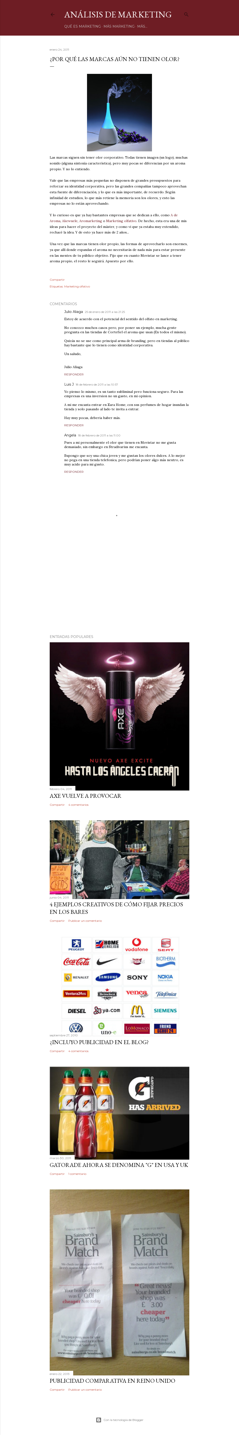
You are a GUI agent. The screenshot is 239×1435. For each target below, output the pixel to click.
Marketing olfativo (121, 221)
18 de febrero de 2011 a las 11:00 (99, 435)
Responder (74, 374)
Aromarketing (90, 221)
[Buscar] (186, 13)
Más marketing (119, 26)
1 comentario (77, 1174)
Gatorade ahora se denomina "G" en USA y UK (119, 1165)
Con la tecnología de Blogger (119, 1420)
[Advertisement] (119, 588)
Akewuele (70, 221)
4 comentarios (78, 805)
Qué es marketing (82, 26)
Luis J (69, 384)
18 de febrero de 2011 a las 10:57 (97, 384)
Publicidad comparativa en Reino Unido (112, 1380)
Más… (142, 26)
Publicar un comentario (85, 921)
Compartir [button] (57, 279)
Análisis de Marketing (118, 14)
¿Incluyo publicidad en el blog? (99, 1042)
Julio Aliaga (73, 312)
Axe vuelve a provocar (85, 795)
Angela (70, 435)
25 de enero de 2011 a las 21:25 (105, 312)
